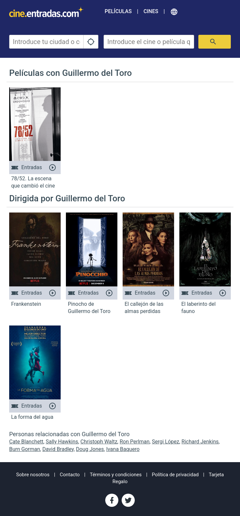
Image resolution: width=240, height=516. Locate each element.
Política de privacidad (175, 475)
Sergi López (165, 441)
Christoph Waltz (98, 441)
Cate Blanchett (26, 441)
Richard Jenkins (200, 441)
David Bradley (58, 449)
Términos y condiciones (116, 475)
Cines (151, 11)
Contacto (70, 475)
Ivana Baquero (123, 449)
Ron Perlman (135, 441)
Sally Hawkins (62, 441)
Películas (118, 11)
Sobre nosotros (33, 475)
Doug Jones (90, 449)
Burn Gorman (24, 449)
